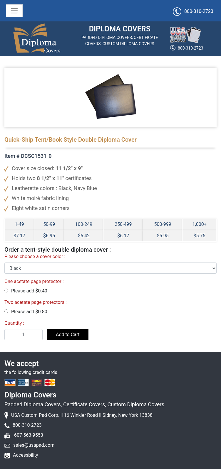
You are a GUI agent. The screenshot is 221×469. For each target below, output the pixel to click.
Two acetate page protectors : (35, 302)
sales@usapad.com (33, 445)
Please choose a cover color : (34, 256)
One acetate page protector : (34, 281)
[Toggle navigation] (14, 10)
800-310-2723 (190, 48)
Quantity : (14, 323)
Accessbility (25, 455)
